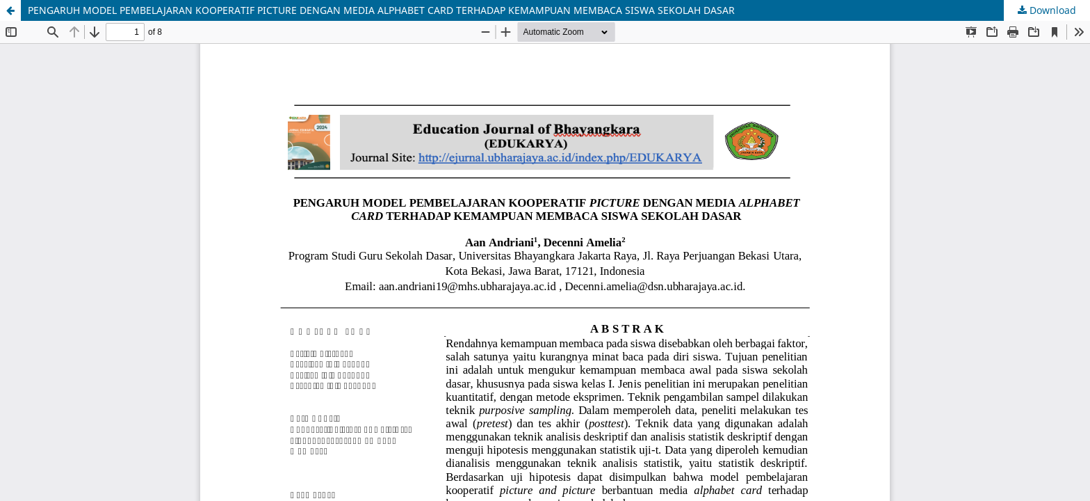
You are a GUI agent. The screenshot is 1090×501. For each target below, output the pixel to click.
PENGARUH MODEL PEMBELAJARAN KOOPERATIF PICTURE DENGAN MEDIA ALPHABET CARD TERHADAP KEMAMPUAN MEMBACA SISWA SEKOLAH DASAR (381, 10)
